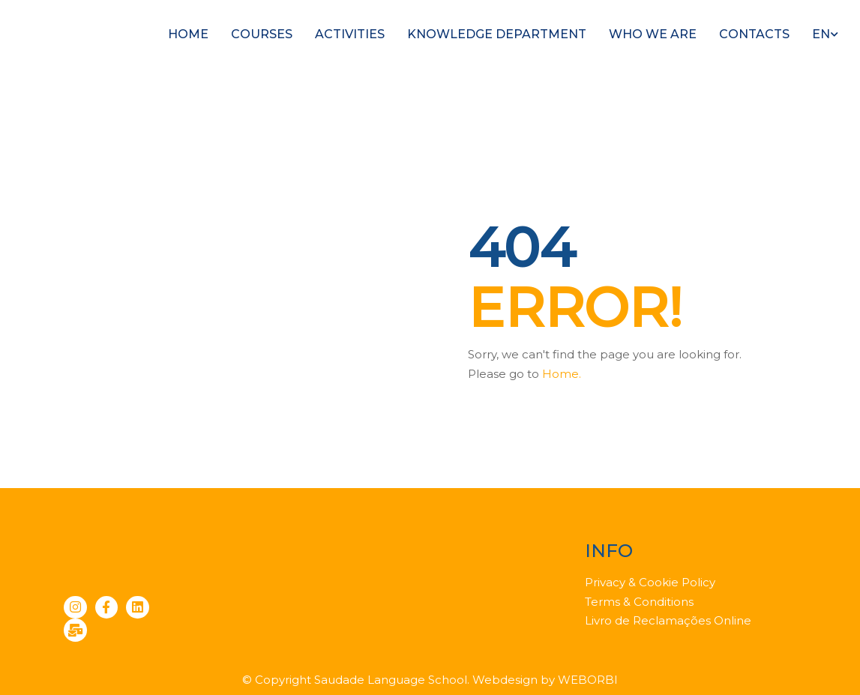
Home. (561, 374)
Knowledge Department (496, 34)
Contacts (754, 34)
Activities (350, 34)
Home (188, 34)
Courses (261, 34)
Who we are (653, 34)
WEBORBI (588, 680)
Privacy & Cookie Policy (650, 582)
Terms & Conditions (639, 602)
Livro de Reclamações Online (668, 620)
